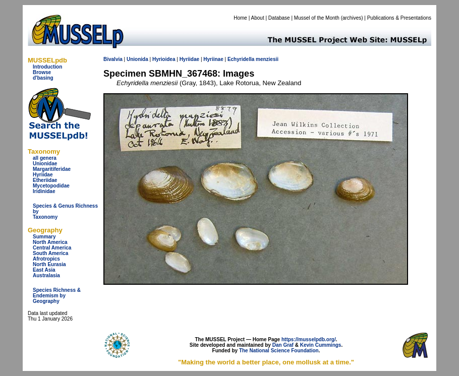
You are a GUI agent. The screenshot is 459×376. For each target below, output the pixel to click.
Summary (44, 236)
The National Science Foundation (279, 350)
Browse (42, 72)
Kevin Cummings (320, 345)
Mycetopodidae (51, 186)
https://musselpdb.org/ (308, 339)
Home (240, 18)
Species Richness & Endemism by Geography (57, 295)
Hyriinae (213, 59)
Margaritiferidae (52, 169)
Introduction (47, 67)
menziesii (267, 59)
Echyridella (240, 59)
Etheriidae (45, 180)
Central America (52, 247)
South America (50, 253)
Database (279, 18)
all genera (44, 158)
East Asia (44, 270)
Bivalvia (113, 59)
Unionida (137, 59)
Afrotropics (46, 259)
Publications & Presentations (399, 18)
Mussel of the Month (316, 18)
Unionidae (45, 163)
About (257, 18)
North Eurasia (49, 264)
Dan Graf (283, 345)
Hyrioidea (164, 59)
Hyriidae (42, 174)
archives (351, 18)
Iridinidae (44, 191)
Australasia (46, 275)
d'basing (43, 78)
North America (50, 242)
